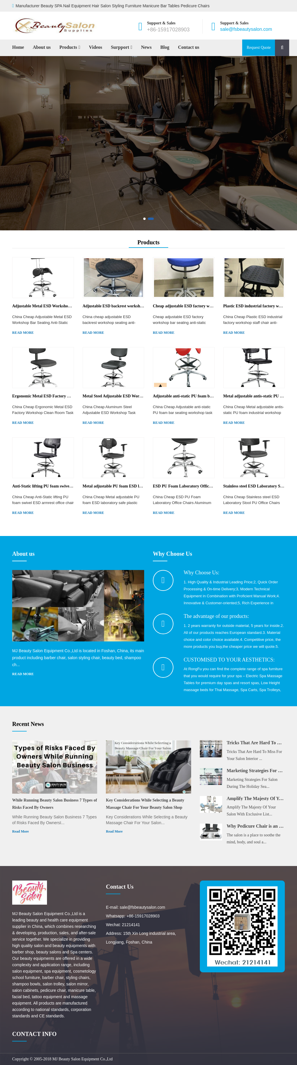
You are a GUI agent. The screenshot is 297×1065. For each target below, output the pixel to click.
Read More (20, 831)
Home (18, 47)
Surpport (120, 47)
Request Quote (259, 47)
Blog (164, 47)
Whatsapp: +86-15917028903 (133, 916)
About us (42, 47)
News (146, 47)
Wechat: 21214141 (123, 924)
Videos (95, 47)
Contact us (188, 47)
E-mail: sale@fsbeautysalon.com (135, 907)
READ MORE (23, 333)
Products (68, 47)
